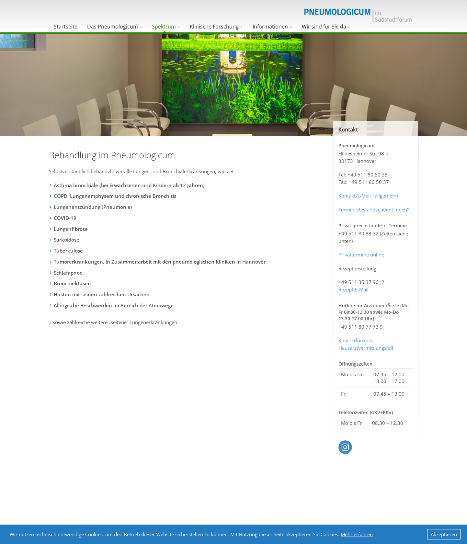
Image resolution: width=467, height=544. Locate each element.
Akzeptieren (444, 534)
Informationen (270, 26)
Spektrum (164, 26)
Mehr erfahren (357, 534)
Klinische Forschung (214, 26)
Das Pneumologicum (112, 26)
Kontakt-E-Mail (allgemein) (368, 195)
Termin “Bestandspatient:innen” (373, 209)
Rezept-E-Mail (353, 289)
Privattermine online (361, 254)
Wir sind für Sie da (324, 26)
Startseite (65, 26)
